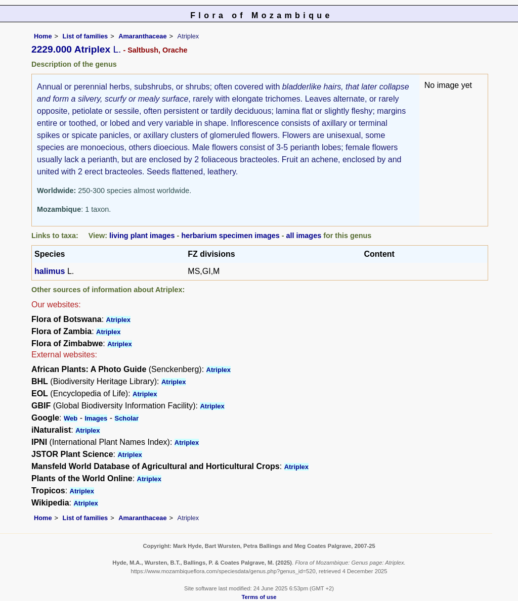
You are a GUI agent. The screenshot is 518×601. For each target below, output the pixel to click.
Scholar (126, 418)
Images (95, 418)
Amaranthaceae (142, 36)
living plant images (142, 236)
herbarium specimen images (230, 236)
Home (43, 36)
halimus (49, 271)
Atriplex (118, 319)
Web (70, 418)
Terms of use (259, 597)
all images (304, 236)
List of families (85, 36)
